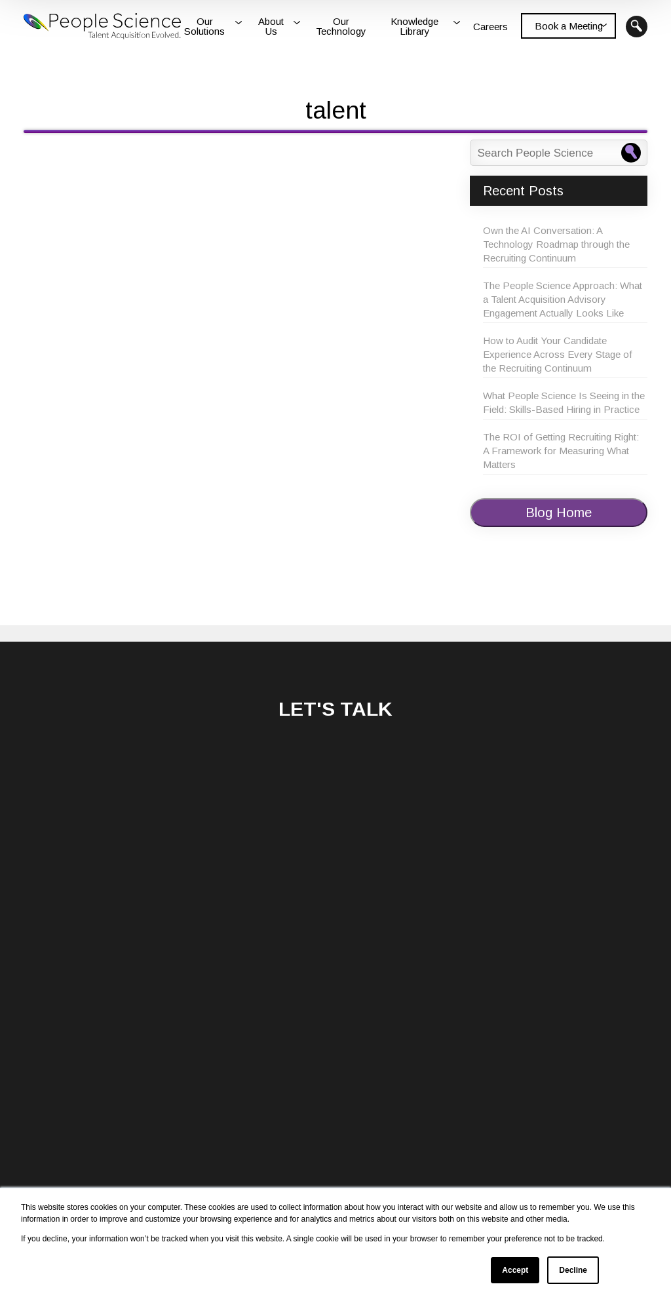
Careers (490, 26)
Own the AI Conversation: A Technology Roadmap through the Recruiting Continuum (556, 244)
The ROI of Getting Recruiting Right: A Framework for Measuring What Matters (561, 450)
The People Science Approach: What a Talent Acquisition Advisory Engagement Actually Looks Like (562, 299)
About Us (271, 26)
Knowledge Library (414, 26)
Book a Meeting (569, 25)
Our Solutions (204, 26)
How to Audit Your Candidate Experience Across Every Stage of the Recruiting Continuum (557, 354)
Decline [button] (573, 1270)
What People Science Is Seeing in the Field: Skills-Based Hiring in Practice (564, 402)
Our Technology (341, 26)
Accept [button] (515, 1270)
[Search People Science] (631, 153)
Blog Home (559, 512)
